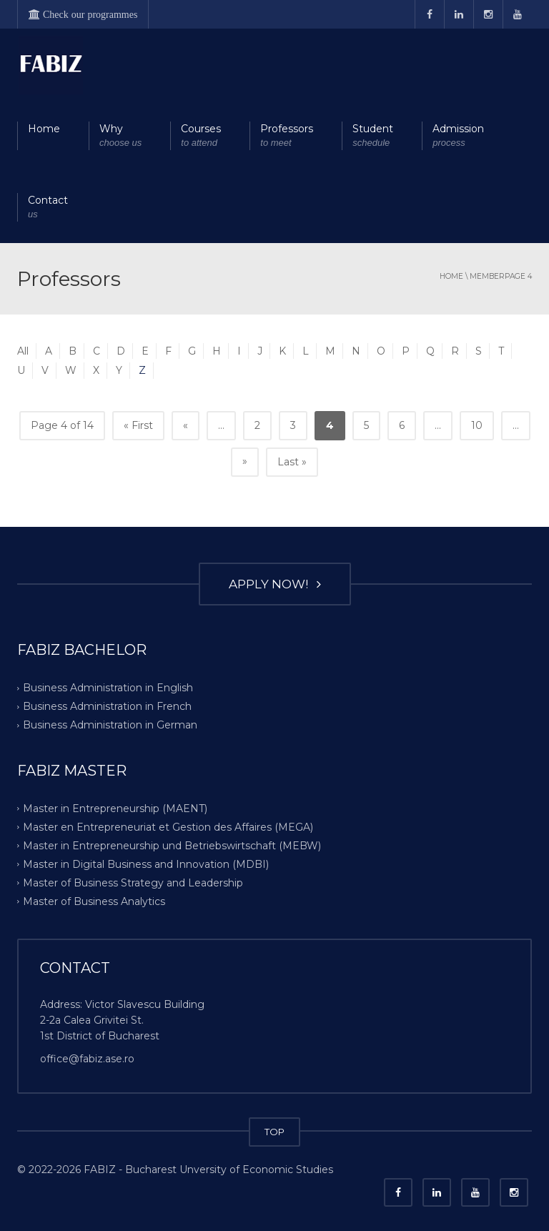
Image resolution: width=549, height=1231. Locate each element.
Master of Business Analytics (94, 901)
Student (372, 136)
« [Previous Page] (185, 425)
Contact (48, 208)
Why (120, 136)
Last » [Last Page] (292, 461)
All (23, 351)
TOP (274, 1131)
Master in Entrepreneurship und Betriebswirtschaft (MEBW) (172, 845)
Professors (286, 136)
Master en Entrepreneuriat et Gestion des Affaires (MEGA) (168, 827)
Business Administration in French (107, 706)
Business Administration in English (108, 687)
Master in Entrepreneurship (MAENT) (115, 808)
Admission (458, 136)
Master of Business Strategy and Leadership (133, 882)
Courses (201, 136)
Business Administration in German (110, 724)
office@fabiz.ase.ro (87, 1058)
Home (44, 128)
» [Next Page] (244, 461)
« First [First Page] (138, 425)
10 (477, 425)
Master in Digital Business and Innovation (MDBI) (146, 864)
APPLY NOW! (275, 584)
